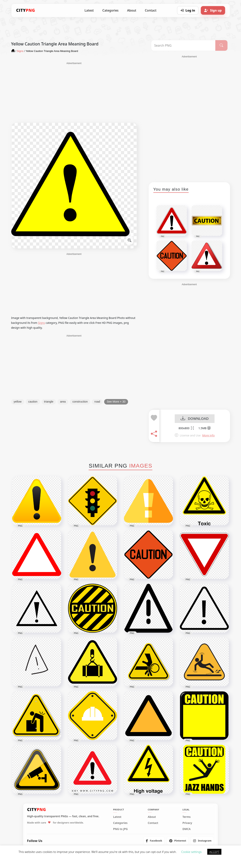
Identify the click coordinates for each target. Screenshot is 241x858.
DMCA (186, 829)
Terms (186, 817)
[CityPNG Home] (25, 10)
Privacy (187, 823)
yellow (18, 401)
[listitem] (154, 840)
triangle (49, 401)
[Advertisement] (74, 92)
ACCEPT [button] (214, 852)
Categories (110, 10)
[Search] (221, 45)
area (63, 401)
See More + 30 (116, 401)
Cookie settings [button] (191, 852)
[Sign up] (213, 10)
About (131, 10)
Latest (89, 10)
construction (80, 401)
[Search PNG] (183, 45)
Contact (150, 10)
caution (32, 401)
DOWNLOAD (195, 419)
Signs (41, 323)
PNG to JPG (120, 829)
